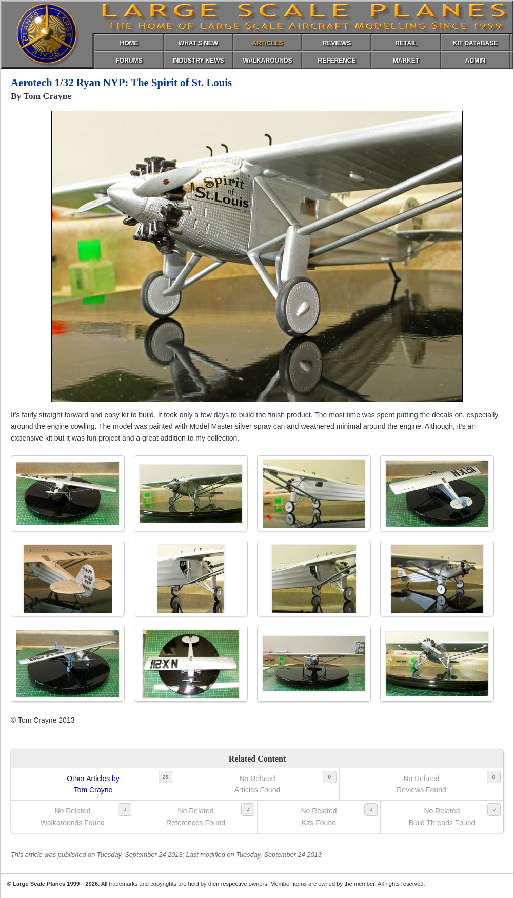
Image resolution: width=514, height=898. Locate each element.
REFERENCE (336, 60)
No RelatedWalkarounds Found (73, 816)
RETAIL (406, 43)
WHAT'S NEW (198, 43)
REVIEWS (337, 43)
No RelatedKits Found (319, 816)
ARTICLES (267, 43)
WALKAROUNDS (267, 60)
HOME (129, 43)
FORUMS (129, 60)
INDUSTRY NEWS (198, 60)
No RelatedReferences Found (195, 816)
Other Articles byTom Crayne (93, 784)
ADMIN (475, 60)
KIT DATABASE (475, 43)
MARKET (406, 60)
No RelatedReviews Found (421, 784)
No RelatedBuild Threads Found (442, 816)
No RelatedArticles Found (257, 784)
